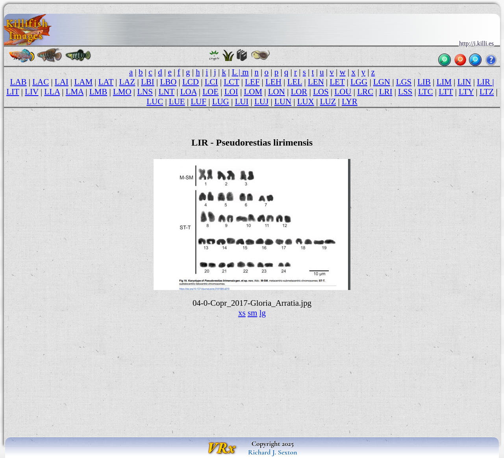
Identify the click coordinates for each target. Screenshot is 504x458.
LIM (443, 82)
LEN (316, 82)
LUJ (261, 101)
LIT (12, 91)
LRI (386, 91)
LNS (145, 91)
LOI (231, 91)
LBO (168, 82)
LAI (62, 82)
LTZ (487, 91)
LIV (32, 91)
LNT (166, 91)
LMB (98, 91)
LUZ (328, 101)
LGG (358, 82)
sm (252, 313)
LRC (365, 91)
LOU (342, 91)
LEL (294, 82)
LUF (198, 101)
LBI (147, 82)
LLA (52, 91)
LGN (381, 82)
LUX (305, 101)
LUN (282, 101)
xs (242, 313)
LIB (424, 82)
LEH (273, 82)
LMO (122, 91)
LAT (105, 82)
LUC (154, 101)
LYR (350, 101)
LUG (220, 101)
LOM (253, 91)
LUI (241, 101)
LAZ (127, 82)
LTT (446, 91)
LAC (40, 82)
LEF (252, 82)
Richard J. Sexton (272, 452)
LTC (425, 91)
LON (276, 91)
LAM (83, 82)
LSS (405, 91)
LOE (210, 91)
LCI (211, 82)
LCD (190, 82)
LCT (231, 82)
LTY (466, 91)
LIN (464, 82)
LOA (188, 91)
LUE (177, 101)
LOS (321, 91)
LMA (74, 91)
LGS (404, 82)
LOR (299, 91)
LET (337, 82)
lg (262, 313)
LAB (18, 82)
